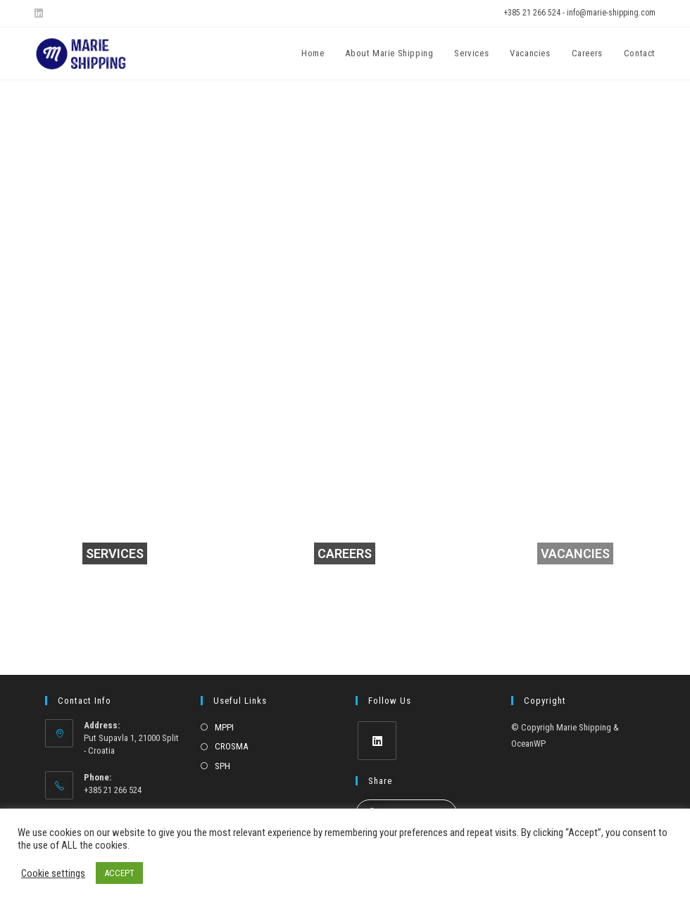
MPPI (224, 727)
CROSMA (231, 746)
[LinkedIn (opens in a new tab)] (40, 13)
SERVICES (115, 553)
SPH (222, 766)
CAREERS (345, 553)
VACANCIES (575, 553)
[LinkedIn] (377, 740)
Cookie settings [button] (53, 873)
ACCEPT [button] (119, 873)
